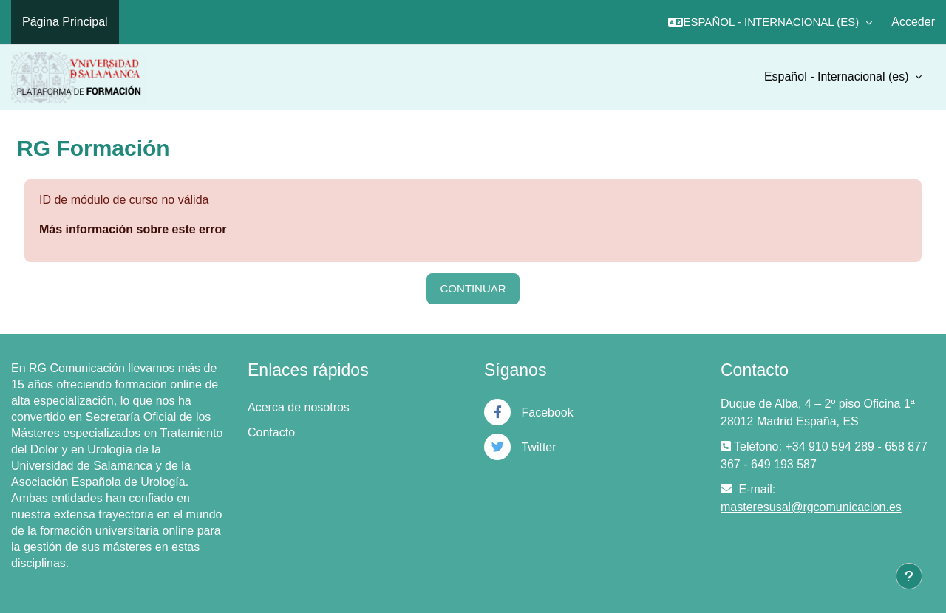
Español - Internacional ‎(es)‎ (838, 76)
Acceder (913, 22)
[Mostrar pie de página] (909, 576)
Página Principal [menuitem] (65, 22)
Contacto (271, 432)
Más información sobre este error (132, 229)
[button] (770, 22)
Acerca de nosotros (299, 407)
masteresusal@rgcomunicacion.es (811, 507)
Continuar (473, 288)
